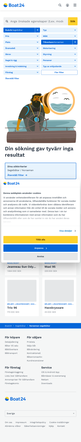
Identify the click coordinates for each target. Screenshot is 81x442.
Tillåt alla (40, 239)
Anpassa (40, 248)
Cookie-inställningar (59, 422)
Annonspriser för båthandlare (19, 379)
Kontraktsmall (34, 353)
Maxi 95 (50, 266)
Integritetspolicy (38, 422)
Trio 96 (12, 307)
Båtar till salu (11, 345)
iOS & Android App (50, 372)
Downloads (46, 383)
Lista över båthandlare (16, 376)
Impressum (21, 422)
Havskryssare (54, 307)
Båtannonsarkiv (34, 357)
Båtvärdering (33, 349)
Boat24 (8, 326)
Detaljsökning (11, 342)
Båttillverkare (11, 349)
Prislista (31, 342)
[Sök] (60, 5)
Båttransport (11, 353)
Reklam (44, 379)
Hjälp (51, 426)
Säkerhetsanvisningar (34, 426)
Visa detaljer (65, 231)
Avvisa (40, 256)
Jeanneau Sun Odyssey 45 (25, 266)
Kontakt (61, 426)
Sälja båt (31, 345)
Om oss (8, 422)
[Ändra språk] (40, 413)
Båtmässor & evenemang (53, 376)
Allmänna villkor (13, 426)
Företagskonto (12, 383)
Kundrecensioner (35, 360)
